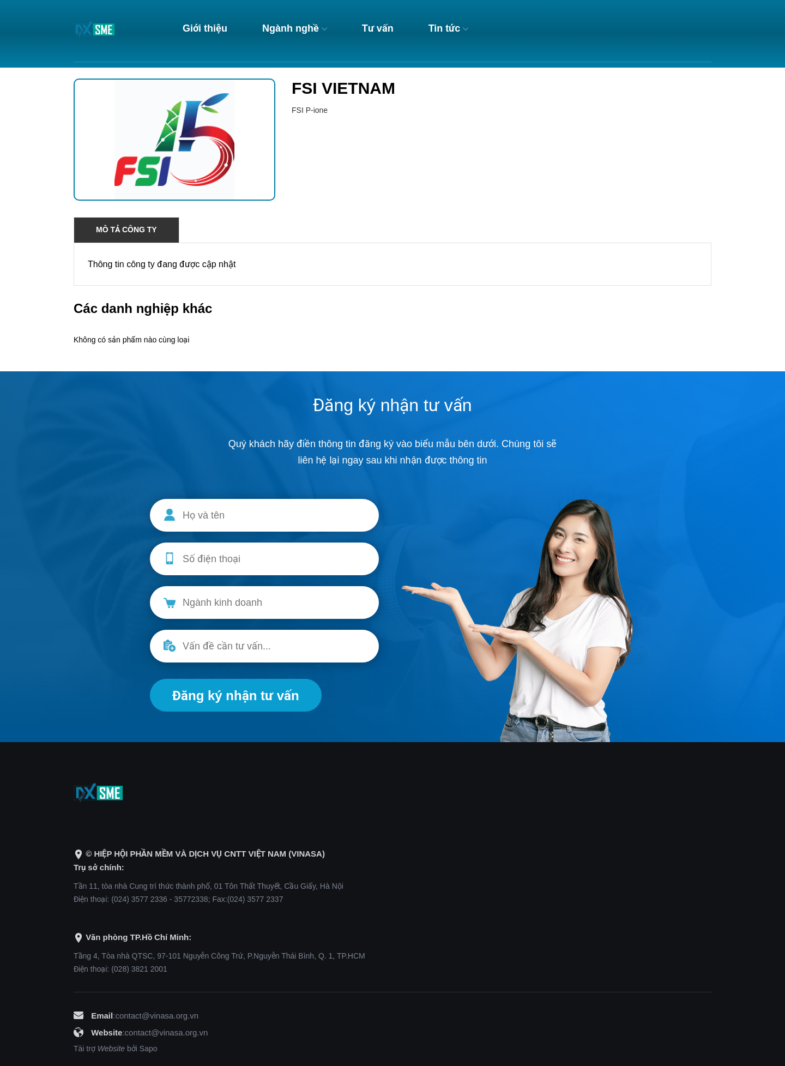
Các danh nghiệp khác (143, 308)
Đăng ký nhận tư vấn (235, 695)
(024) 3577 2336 (139, 899)
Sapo (149, 1048)
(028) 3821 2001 (139, 969)
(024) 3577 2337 (255, 899)
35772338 (191, 899)
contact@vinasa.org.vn (156, 1015)
